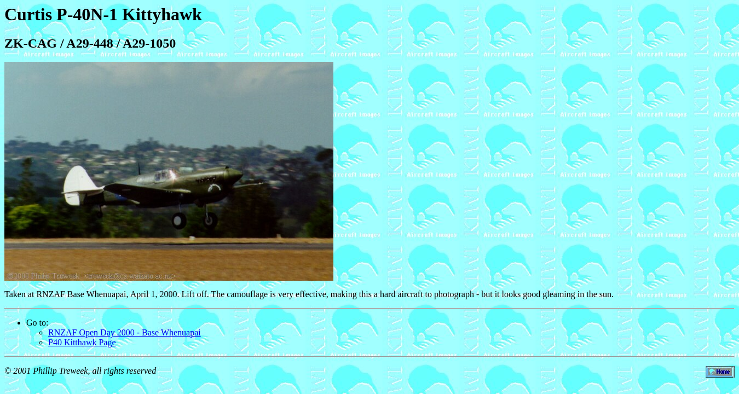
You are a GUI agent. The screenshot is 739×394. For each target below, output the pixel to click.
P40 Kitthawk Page (82, 342)
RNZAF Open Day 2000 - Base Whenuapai (124, 332)
